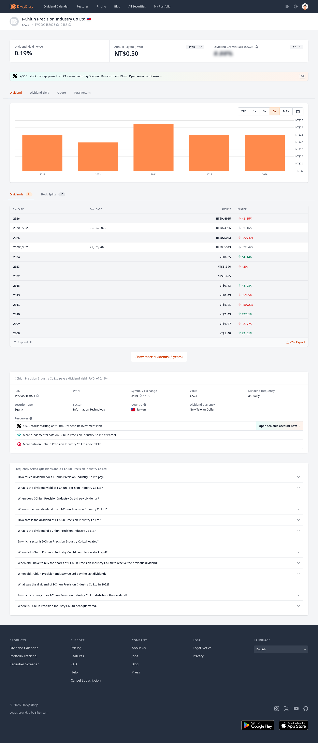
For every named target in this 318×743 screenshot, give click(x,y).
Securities (137, 6)
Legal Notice (202, 648)
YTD (243, 111)
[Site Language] (287, 6)
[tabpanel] (159, 143)
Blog (135, 664)
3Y (264, 111)
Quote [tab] (61, 92)
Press (136, 672)
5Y (274, 111)
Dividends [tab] (21, 194)
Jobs (135, 656)
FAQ (74, 664)
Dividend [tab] (16, 92)
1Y (254, 111)
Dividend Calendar (56, 6)
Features (83, 6)
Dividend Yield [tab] (39, 92)
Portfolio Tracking (23, 656)
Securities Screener (24, 664)
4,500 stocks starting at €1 (62, 426)
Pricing (101, 6)
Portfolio (162, 6)
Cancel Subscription (86, 680)
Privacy (198, 656)
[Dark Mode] (295, 6)
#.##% (223, 53)
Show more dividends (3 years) (159, 357)
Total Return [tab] (82, 92)
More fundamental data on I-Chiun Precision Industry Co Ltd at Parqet (69, 435)
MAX (286, 111)
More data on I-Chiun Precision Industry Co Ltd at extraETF (62, 444)
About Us (139, 648)
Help (74, 672)
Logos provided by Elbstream (29, 712)
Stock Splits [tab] (53, 194)
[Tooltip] (144, 404)
